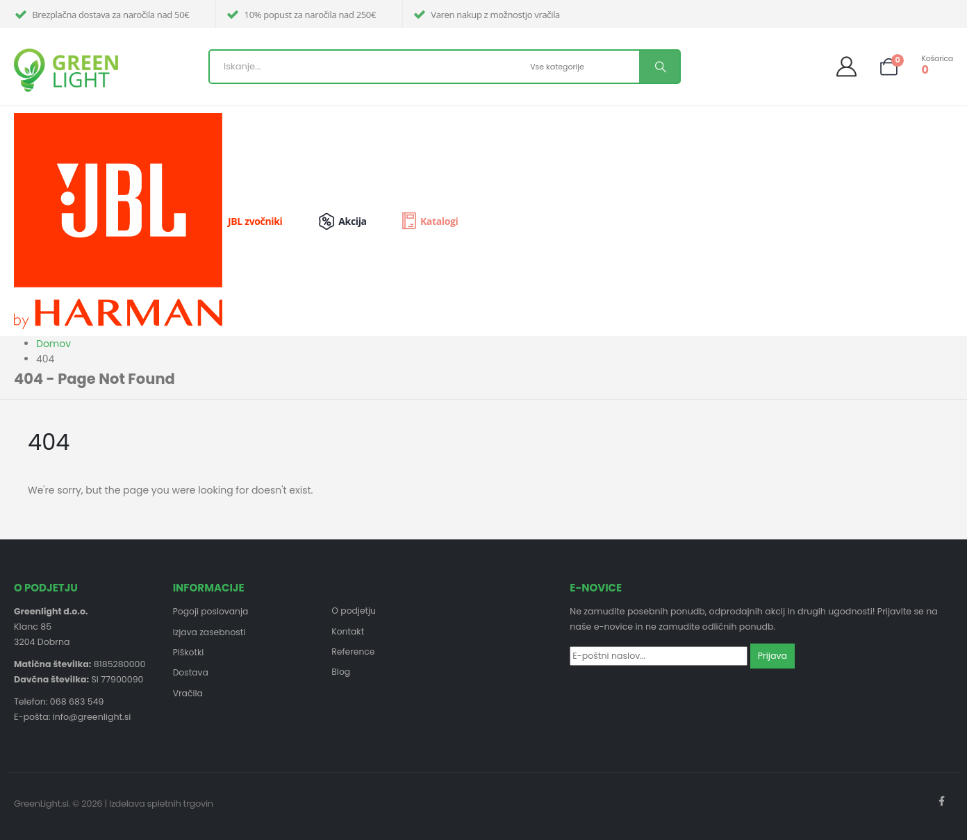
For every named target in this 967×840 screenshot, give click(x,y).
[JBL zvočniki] (159, 221)
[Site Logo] (66, 70)
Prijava (772, 656)
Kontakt (348, 631)
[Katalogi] (428, 221)
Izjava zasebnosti (210, 632)
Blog (340, 673)
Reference (353, 652)
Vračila (188, 694)
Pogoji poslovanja (211, 611)
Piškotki (189, 653)
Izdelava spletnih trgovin (161, 803)
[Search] (659, 67)
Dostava (191, 674)
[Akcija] (351, 221)
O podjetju (354, 610)
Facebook (941, 801)
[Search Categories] (582, 67)
